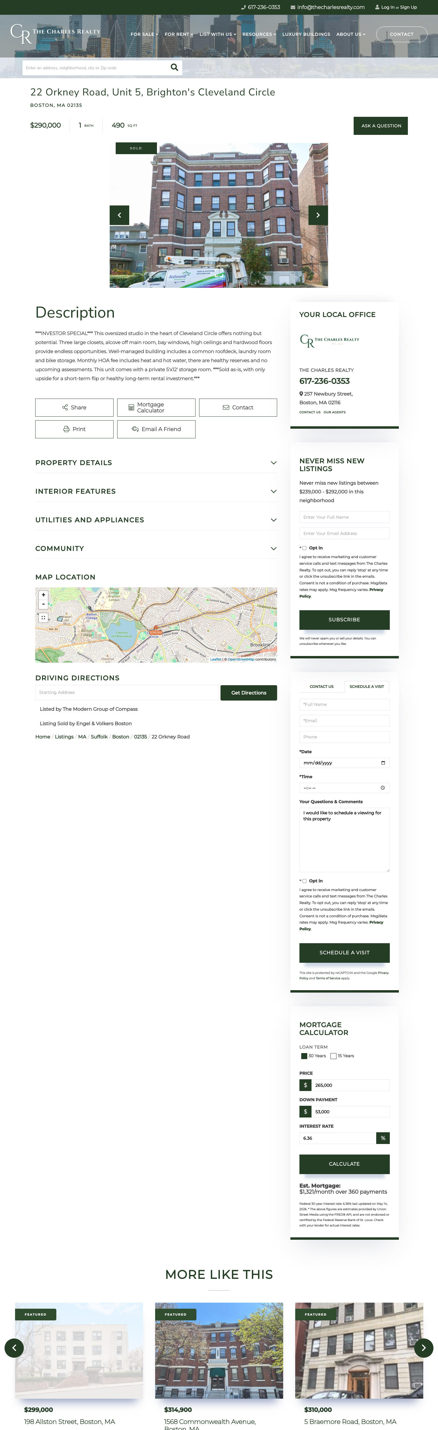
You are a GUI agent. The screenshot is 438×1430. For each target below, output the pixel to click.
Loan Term (313, 1047)
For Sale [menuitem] (142, 34)
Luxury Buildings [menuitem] (306, 34)
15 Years (343, 1056)
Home (42, 737)
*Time (305, 776)
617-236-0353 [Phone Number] (260, 8)
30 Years (314, 1056)
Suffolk (99, 737)
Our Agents (335, 412)
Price (306, 1073)
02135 (140, 737)
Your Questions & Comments (331, 801)
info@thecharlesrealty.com (328, 8)
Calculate (344, 1164)
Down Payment (318, 1099)
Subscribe (344, 620)
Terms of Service (328, 978)
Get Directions (248, 693)
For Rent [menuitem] (177, 34)
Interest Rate (316, 1126)
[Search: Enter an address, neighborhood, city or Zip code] (102, 68)
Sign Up (408, 7)
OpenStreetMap (241, 659)
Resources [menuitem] (257, 34)
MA (82, 737)
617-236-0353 (324, 381)
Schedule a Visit (367, 687)
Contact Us (310, 412)
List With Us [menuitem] (215, 34)
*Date (305, 751)
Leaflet (215, 659)
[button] (174, 68)
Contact (402, 34)
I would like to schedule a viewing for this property (344, 840)
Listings (64, 737)
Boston (120, 737)
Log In (385, 7)
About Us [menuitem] (348, 34)
